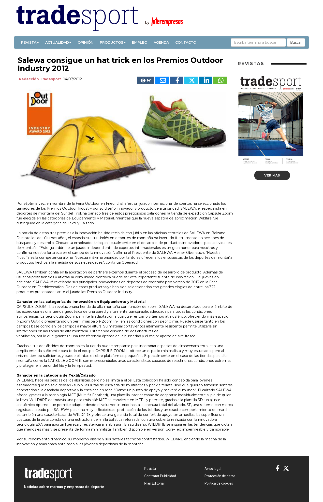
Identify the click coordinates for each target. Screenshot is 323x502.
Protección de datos (220, 476)
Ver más (272, 175)
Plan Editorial (154, 483)
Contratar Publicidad (160, 476)
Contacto (185, 42)
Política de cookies (219, 483)
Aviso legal (213, 469)
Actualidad (58, 42)
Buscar (296, 42)
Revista (30, 42)
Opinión (85, 42)
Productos (113, 42)
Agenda (161, 42)
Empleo (139, 42)
